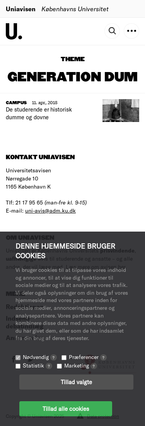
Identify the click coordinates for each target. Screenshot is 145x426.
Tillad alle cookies (66, 408)
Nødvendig (40, 357)
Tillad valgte (76, 381)
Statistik (37, 365)
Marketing (80, 365)
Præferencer (88, 357)
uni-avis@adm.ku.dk (50, 210)
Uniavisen (21, 8)
